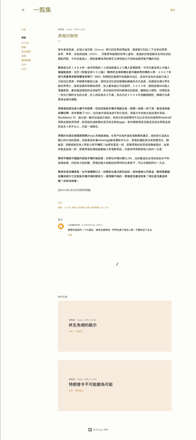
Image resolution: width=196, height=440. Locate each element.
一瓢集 (42, 10)
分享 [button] (23, 29)
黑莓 (23, 55)
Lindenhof (74, 224)
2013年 (25, 42)
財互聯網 (26, 51)
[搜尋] (172, 10)
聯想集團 (26, 60)
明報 (23, 47)
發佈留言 (79, 390)
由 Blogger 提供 (98, 430)
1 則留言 (78, 331)
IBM (23, 64)
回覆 (70, 235)
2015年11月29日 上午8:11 (92, 225)
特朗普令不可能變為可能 (91, 384)
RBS (23, 68)
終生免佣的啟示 (83, 325)
